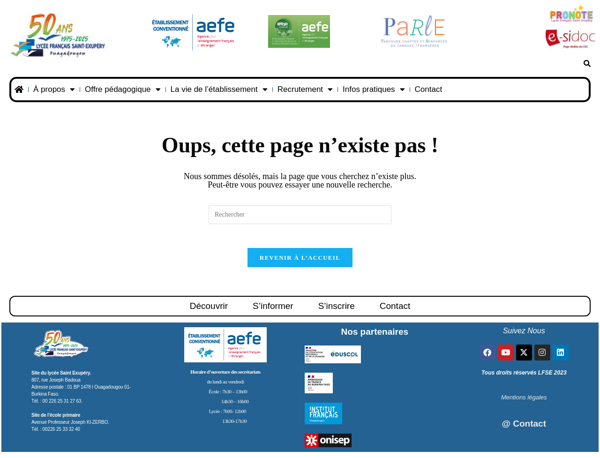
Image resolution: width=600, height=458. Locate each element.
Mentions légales (524, 401)
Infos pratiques (374, 89)
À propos (54, 89)
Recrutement (305, 89)
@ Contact (524, 428)
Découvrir (209, 310)
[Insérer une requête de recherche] (300, 214)
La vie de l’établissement (219, 89)
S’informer (273, 310)
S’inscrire (336, 310)
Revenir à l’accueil (300, 262)
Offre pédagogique (123, 89)
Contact (428, 89)
